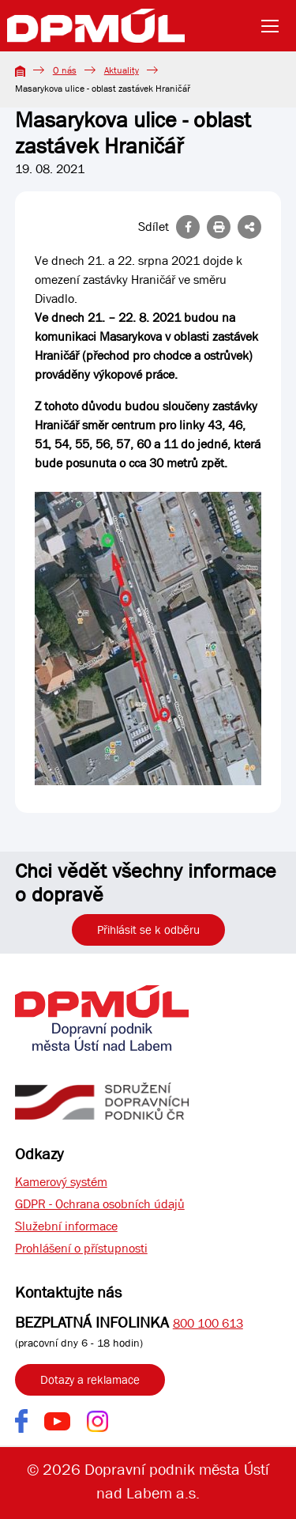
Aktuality (121, 70)
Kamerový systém (61, 1181)
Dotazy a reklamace (90, 1380)
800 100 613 (208, 1323)
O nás (65, 70)
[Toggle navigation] (274, 26)
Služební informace (66, 1226)
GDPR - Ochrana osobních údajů (100, 1204)
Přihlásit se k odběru (148, 930)
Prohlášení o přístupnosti (81, 1248)
